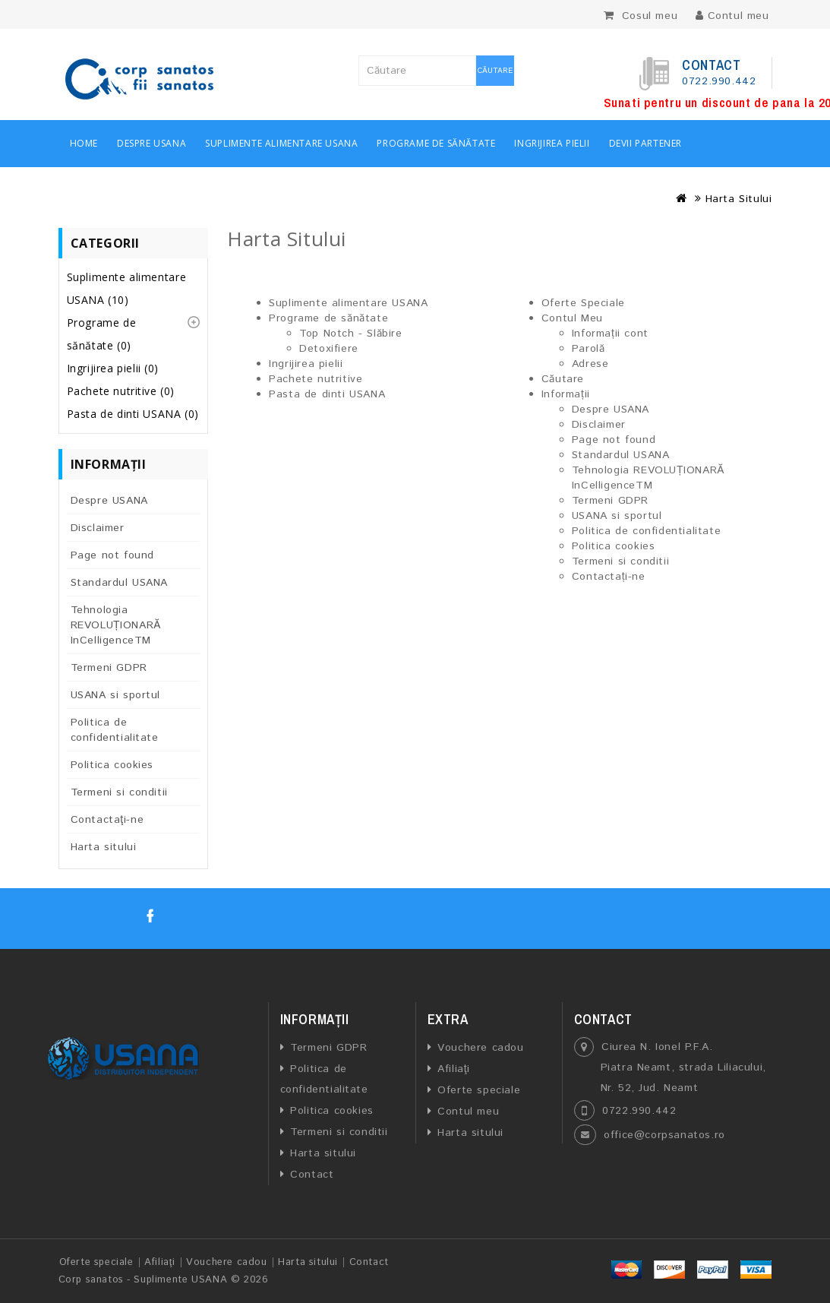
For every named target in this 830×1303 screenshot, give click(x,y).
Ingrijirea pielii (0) (113, 368)
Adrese (590, 364)
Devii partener (645, 143)
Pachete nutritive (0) (121, 391)
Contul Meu (572, 318)
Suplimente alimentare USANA (281, 143)
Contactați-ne (608, 576)
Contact (311, 1174)
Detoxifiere (328, 348)
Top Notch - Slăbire (350, 333)
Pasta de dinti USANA (327, 394)
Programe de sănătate (436, 143)
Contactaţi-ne (107, 819)
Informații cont (610, 333)
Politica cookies (112, 765)
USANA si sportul (116, 695)
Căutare (495, 70)
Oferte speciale (478, 1090)
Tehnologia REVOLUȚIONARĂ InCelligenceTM (116, 625)
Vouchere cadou (480, 1047)
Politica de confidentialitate (115, 730)
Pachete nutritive (315, 379)
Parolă (588, 348)
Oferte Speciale (583, 303)
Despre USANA (151, 143)
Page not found (112, 555)
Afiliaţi (453, 1069)
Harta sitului (104, 847)
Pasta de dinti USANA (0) (133, 413)
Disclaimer (98, 528)
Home (84, 143)
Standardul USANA (120, 582)
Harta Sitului (738, 199)
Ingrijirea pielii (551, 143)
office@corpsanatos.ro (664, 1135)
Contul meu (468, 1111)
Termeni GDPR (109, 667)
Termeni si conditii (119, 792)
